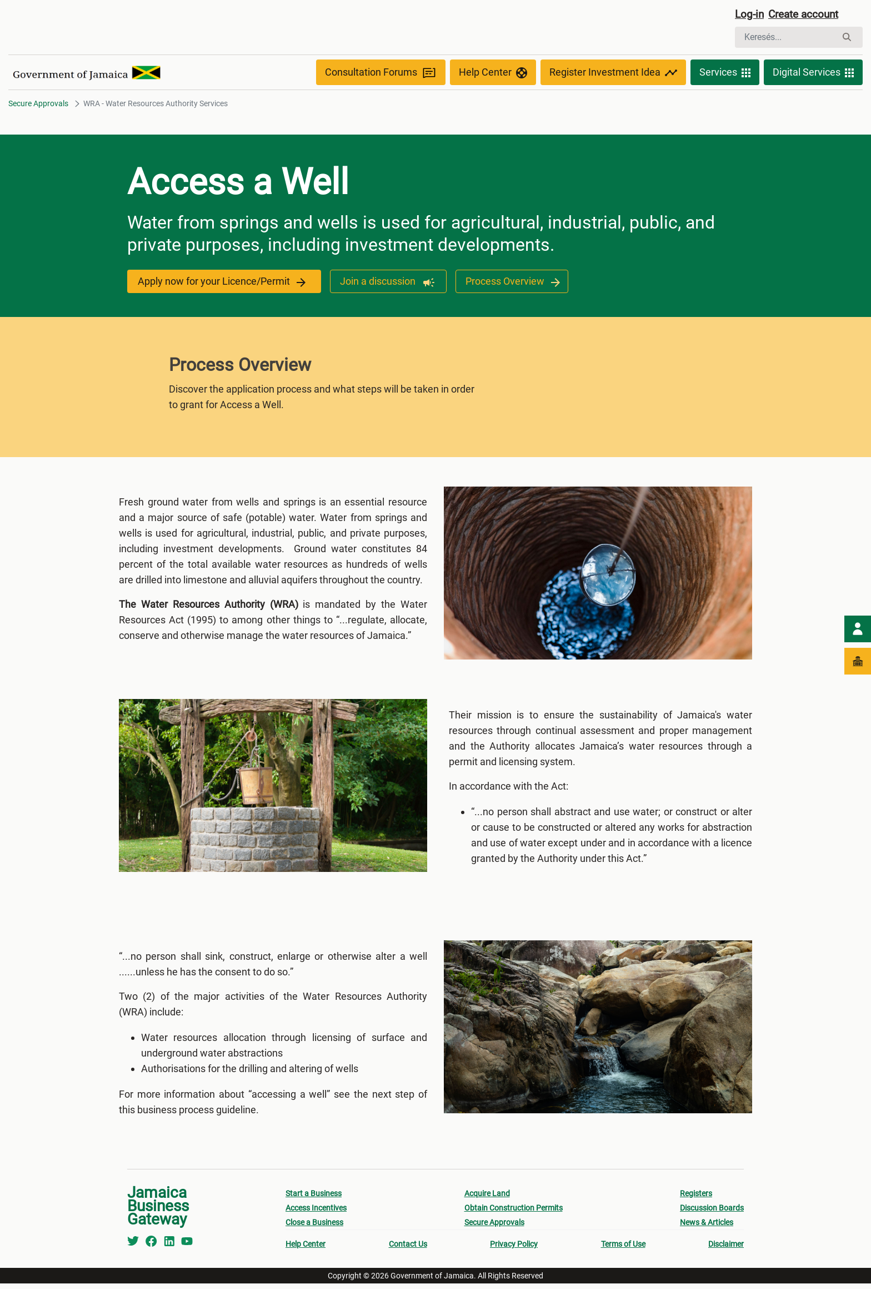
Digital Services (813, 73)
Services (724, 73)
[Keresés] (786, 37)
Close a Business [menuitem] (314, 1227)
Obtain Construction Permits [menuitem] (513, 1213)
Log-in (750, 15)
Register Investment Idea (613, 73)
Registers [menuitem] (696, 1198)
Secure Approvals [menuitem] (494, 1227)
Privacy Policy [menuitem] (514, 1249)
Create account (807, 15)
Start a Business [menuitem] (314, 1198)
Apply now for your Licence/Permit (222, 283)
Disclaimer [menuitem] (726, 1249)
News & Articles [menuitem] (706, 1227)
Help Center (493, 73)
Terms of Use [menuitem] (623, 1249)
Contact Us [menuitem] (408, 1249)
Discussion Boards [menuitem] (712, 1213)
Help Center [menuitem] (306, 1249)
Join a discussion (383, 283)
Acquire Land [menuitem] (487, 1198)
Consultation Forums (381, 74)
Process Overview (507, 283)
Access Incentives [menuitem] (316, 1213)
